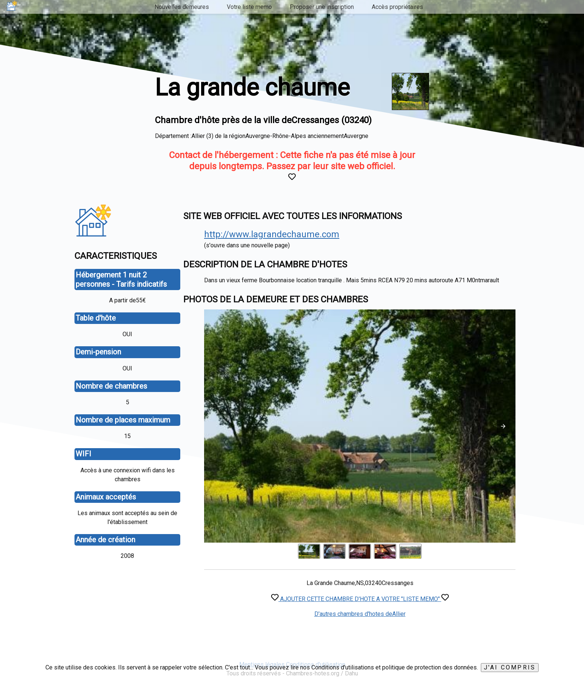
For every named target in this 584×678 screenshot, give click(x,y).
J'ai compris (510, 667)
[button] (503, 426)
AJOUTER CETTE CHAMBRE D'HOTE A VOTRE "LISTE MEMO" (360, 599)
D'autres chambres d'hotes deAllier (360, 613)
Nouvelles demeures (182, 6)
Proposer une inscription (322, 6)
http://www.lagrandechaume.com (271, 234)
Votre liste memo (249, 6)
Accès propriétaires (397, 6)
